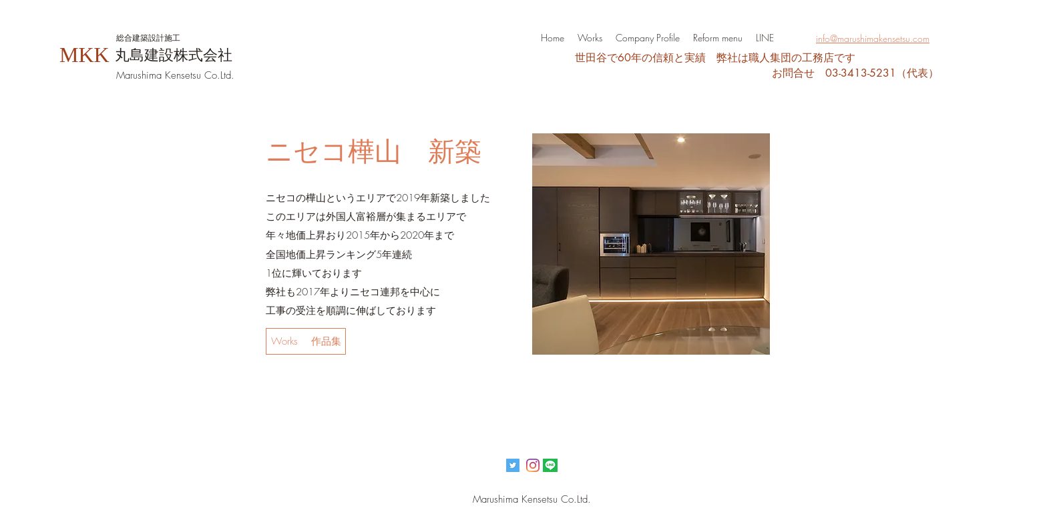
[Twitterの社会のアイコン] (512, 465)
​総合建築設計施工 (148, 37)
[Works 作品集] (306, 341)
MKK (84, 55)
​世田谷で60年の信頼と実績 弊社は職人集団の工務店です (715, 58)
